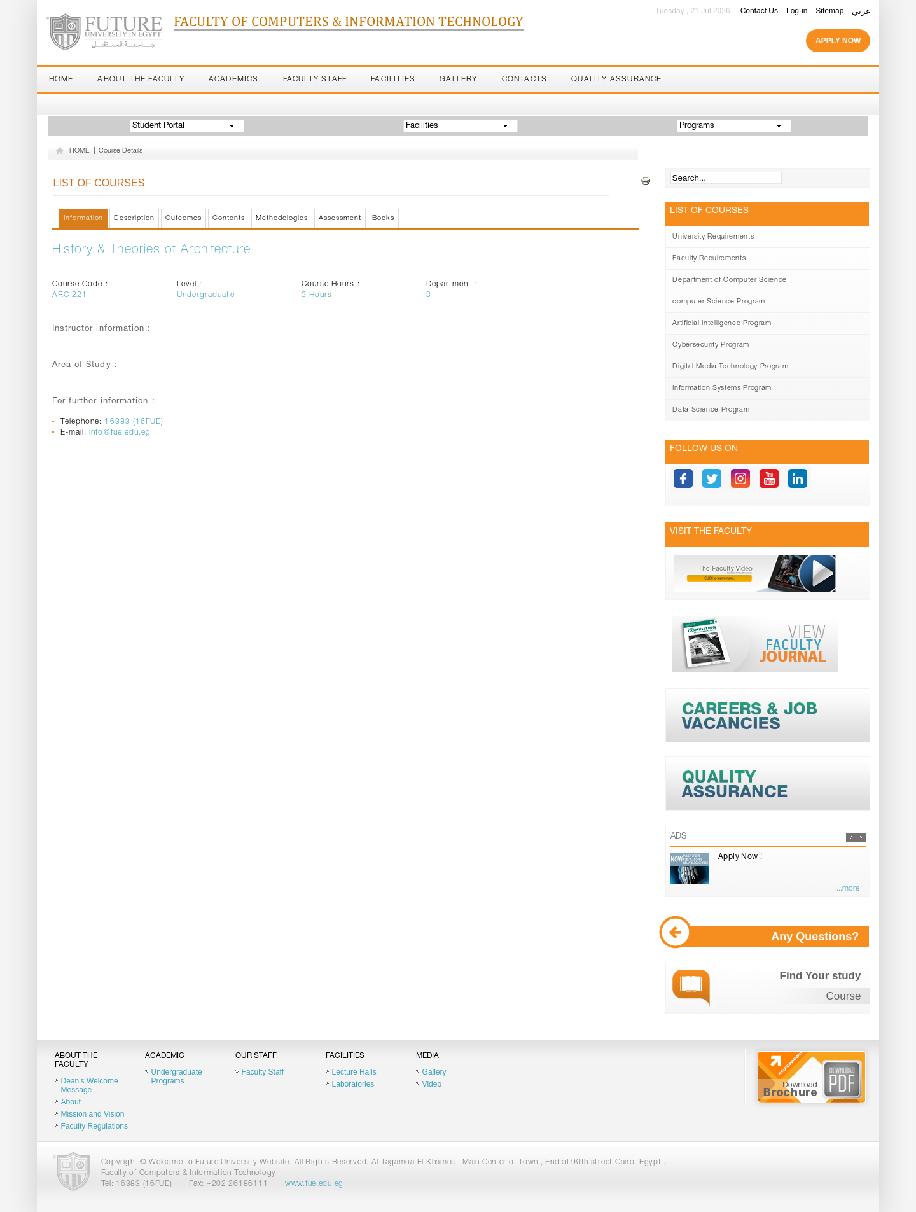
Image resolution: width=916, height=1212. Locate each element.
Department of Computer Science (729, 280)
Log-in (796, 10)
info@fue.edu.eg (120, 432)
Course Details (120, 151)
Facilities (393, 79)
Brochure (812, 1077)
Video (431, 1084)
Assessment (340, 218)
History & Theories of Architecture (151, 250)
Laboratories (353, 1084)
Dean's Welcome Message (89, 1085)
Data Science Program (710, 410)
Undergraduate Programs (176, 1076)
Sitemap (829, 10)
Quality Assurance (616, 79)
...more (847, 889)
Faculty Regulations (94, 1126)
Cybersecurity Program (710, 345)
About (71, 1101)
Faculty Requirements (709, 258)
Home (61, 79)
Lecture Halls (354, 1072)
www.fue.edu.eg (314, 1184)
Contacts (525, 79)
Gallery (458, 79)
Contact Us (759, 10)
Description (134, 218)
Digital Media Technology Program (730, 366)
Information (84, 218)
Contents (228, 218)
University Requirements (713, 236)
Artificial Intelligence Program (721, 323)
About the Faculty (140, 79)
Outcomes (183, 218)
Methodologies (282, 218)
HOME (79, 151)
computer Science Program (718, 301)
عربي (861, 11)
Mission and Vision (93, 1114)
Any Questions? (769, 936)
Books (383, 218)
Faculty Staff (315, 79)
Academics (234, 79)
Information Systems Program (722, 388)
